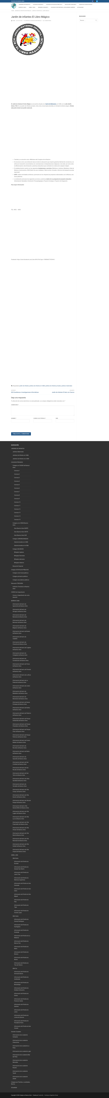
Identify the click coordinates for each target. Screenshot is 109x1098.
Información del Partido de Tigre (21, 906)
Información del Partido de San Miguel (22, 895)
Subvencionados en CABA (21, 542)
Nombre (13, 418)
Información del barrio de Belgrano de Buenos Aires (19, 627)
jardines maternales (67, 386)
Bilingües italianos (19, 562)
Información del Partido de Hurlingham (21, 925)
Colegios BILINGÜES (18, 549)
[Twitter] (97, 1)
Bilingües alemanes (19, 559)
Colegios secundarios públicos (21, 580)
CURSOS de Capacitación (18, 592)
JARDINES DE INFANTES (18, 448)
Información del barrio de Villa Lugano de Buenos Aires (21, 812)
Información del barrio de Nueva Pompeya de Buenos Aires (21, 703)
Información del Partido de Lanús (21, 1011)
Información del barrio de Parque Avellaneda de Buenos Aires (21, 719)
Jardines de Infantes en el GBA (21, 458)
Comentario (15, 404)
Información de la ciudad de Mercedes (20, 1061)
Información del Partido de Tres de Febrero (21, 964)
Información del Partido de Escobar (21, 862)
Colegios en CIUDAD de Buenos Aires (21, 466)
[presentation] (22, 428)
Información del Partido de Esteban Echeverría (21, 989)
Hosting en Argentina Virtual (51, 1095)
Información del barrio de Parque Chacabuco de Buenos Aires (21, 725)
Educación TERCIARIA (17, 583)
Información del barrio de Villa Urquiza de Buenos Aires (21, 850)
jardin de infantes (24, 386)
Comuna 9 (17, 498)
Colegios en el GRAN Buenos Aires (20, 524)
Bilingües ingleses (19, 552)
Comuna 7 (17, 491)
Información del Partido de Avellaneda (21, 978)
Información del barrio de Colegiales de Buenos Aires (20, 654)
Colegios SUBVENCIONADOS (20, 538)
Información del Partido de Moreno (21, 953)
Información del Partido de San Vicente (22, 1027)
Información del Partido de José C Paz (21, 873)
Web (57, 418)
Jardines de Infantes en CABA (21, 455)
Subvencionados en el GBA (21, 545)
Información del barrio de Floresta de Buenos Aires (22, 670)
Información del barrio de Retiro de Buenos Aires (21, 752)
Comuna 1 (17, 470)
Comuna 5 (17, 484)
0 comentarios (47, 20)
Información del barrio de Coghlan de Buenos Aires (22, 648)
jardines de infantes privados (53, 386)
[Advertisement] (42, 70)
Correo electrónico (39, 418)
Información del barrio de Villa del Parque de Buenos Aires (22, 801)
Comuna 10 (17, 502)
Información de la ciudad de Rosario (20, 1066)
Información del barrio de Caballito (19, 637)
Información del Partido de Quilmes (21, 1005)
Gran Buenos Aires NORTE (21, 528)
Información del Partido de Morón (21, 958)
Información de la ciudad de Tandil (20, 1072)
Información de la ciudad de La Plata (21, 1047)
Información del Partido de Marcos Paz (21, 942)
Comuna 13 (17, 512)
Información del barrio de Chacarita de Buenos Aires (20, 643)
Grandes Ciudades (16, 1031)
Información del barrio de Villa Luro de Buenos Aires (21, 817)
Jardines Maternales (18, 451)
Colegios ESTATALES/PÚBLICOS (20, 569)
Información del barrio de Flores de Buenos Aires (21, 665)
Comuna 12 (17, 509)
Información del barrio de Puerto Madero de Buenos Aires (21, 741)
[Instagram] (95, 1)
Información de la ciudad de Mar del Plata (21, 1055)
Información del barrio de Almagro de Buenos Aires (19, 610)
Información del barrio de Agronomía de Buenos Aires (20, 605)
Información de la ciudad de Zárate (20, 1077)
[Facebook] (92, 1)
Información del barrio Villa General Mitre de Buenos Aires (21, 807)
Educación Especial (18, 566)
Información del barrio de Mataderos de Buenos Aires (20, 692)
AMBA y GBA (14, 855)
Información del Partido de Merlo (21, 947)
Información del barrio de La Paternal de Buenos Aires (20, 681)
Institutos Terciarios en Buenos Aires (21, 587)
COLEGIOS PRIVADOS (17, 462)
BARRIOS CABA (15, 600)
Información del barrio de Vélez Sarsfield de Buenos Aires (21, 779)
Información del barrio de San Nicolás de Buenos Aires (21, 768)
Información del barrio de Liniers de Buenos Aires (21, 687)
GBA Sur (15, 968)
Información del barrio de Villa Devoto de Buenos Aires (21, 796)
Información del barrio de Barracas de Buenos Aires (19, 621)
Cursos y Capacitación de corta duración (21, 596)
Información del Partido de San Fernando (22, 884)
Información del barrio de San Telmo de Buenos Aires (21, 774)
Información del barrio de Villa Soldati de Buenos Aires (21, 845)
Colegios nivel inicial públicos (20, 573)
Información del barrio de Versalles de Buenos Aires (20, 785)
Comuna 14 (17, 516)
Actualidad (14, 1087)
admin (13, 20)
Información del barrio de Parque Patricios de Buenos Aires (21, 736)
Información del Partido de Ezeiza (21, 994)
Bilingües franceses (19, 555)
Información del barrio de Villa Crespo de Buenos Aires (21, 790)
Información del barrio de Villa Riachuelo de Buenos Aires (21, 839)
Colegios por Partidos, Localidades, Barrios (20, 1083)
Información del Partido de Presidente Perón (21, 1022)
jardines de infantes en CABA (37, 386)
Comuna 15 (17, 519)
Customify (40, 1095)
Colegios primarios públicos (20, 576)
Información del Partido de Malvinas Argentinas (21, 879)
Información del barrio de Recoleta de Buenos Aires (19, 747)
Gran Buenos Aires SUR (20, 535)
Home (12, 10)
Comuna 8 (17, 495)
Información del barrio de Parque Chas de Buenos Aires (21, 730)
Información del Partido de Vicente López (21, 911)
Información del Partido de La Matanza (22, 936)
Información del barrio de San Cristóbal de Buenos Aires (21, 763)
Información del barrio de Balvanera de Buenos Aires (20, 616)
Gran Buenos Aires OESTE (21, 531)
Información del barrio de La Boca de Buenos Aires (22, 676)
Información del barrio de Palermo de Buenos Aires (22, 714)
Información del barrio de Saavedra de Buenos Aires (20, 757)
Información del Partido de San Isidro (22, 889)
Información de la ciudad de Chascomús (20, 1041)
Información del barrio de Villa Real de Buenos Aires (21, 834)
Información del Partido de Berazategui (21, 983)
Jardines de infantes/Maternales (23, 10)
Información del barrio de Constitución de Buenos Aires (20, 659)
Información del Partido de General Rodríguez (21, 920)
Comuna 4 (17, 481)
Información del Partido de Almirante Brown (21, 972)
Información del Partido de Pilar (21, 900)
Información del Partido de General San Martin (21, 868)
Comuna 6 (17, 488)
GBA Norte (16, 858)
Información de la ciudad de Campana (20, 1036)
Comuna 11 (17, 505)
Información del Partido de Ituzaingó (21, 931)
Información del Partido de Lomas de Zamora (21, 1016)
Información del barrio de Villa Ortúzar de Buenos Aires (21, 828)
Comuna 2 (17, 474)
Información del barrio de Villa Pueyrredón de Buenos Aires (21, 823)
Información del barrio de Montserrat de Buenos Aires (20, 697)
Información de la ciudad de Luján (22, 1051)
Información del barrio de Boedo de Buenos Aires (21, 632)
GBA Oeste (16, 916)
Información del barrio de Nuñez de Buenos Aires (21, 708)
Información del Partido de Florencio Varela (21, 1000)
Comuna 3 (17, 477)
